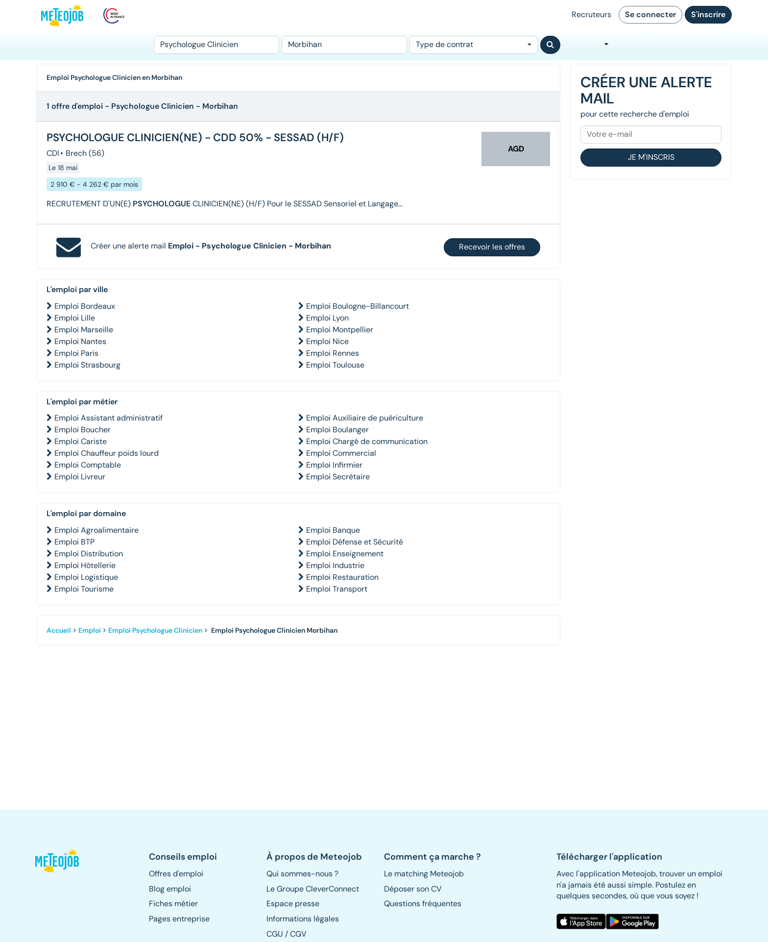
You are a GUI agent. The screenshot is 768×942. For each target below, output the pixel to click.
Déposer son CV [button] (413, 889)
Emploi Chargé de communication (367, 441)
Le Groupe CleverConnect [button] (312, 889)
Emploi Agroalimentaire (96, 530)
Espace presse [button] (292, 903)
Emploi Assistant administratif (108, 418)
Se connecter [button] (650, 14)
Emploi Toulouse (335, 365)
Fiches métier (173, 903)
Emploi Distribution (88, 553)
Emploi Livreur (79, 476)
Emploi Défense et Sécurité (354, 542)
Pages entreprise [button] (179, 919)
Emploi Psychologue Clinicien (155, 630)
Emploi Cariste (80, 441)
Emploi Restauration (342, 577)
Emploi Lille (74, 318)
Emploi (89, 630)
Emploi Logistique (86, 577)
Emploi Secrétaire (338, 476)
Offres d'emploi (176, 873)
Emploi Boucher (82, 429)
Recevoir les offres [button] (492, 247)
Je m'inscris (651, 157)
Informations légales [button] (302, 919)
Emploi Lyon (327, 318)
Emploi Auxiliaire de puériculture (364, 418)
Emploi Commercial (341, 453)
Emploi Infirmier (334, 465)
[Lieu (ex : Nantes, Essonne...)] (344, 45)
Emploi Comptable (87, 465)
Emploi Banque (333, 530)
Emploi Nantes (80, 341)
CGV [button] (298, 934)
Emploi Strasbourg (87, 365)
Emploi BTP (74, 542)
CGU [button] (274, 934)
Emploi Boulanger (337, 429)
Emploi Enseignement (345, 553)
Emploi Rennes (332, 353)
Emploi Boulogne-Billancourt (357, 306)
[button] (62, 860)
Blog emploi (170, 889)
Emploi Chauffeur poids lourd (106, 453)
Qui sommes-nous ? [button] (302, 873)
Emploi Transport (336, 589)
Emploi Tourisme (84, 589)
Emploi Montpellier (339, 329)
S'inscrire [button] (708, 14)
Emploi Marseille (83, 329)
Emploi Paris (76, 353)
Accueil (59, 630)
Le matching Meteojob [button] (424, 873)
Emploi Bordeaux (84, 306)
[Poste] (216, 45)
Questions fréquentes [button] (422, 903)
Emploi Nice (327, 341)
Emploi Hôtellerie (85, 565)
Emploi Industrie (335, 565)
